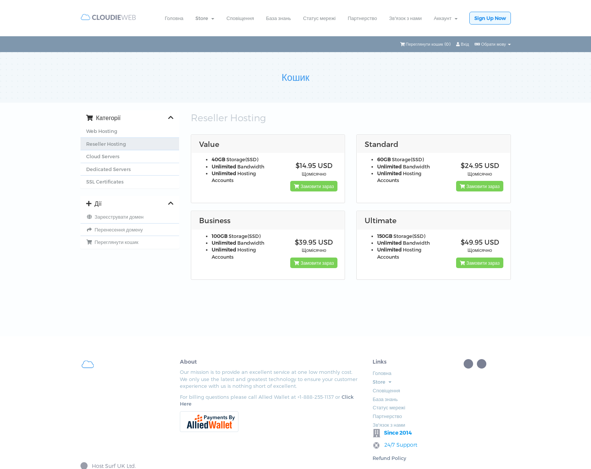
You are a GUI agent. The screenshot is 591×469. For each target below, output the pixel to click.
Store (204, 18)
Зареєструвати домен (115, 217)
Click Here (156, 411)
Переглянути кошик (112, 242)
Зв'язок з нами (405, 18)
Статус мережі (319, 18)
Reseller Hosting (106, 144)
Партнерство (362, 18)
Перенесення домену (114, 230)
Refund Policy (355, 388)
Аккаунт (446, 18)
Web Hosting (101, 131)
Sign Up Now (490, 18)
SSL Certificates (105, 182)
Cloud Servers (102, 156)
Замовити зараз (314, 186)
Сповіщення (240, 18)
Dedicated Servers (108, 169)
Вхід (462, 44)
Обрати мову (493, 44)
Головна (174, 18)
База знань (278, 18)
